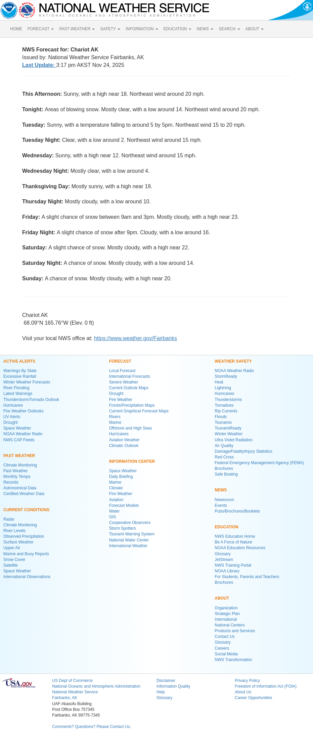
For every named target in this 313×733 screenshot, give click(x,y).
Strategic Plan (227, 613)
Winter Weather (228, 434)
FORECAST (41, 29)
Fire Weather (120, 399)
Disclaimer (165, 680)
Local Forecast (122, 370)
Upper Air (11, 547)
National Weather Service (75, 692)
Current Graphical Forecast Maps (139, 411)
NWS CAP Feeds (18, 440)
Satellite (10, 565)
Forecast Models (124, 505)
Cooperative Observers (129, 522)
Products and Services (235, 630)
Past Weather (15, 471)
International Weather (128, 545)
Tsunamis (223, 422)
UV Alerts (11, 416)
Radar (8, 519)
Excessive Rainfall (19, 376)
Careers (222, 648)
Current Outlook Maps (128, 387)
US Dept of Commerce (72, 680)
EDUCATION (177, 29)
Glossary (222, 554)
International (226, 619)
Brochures (224, 468)
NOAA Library (227, 571)
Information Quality (173, 686)
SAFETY (110, 29)
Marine (115, 422)
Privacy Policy (247, 680)
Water (114, 511)
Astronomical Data (19, 488)
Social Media (226, 654)
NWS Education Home (235, 536)
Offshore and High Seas (130, 428)
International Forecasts (129, 376)
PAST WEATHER (77, 29)
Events (221, 505)
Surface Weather (18, 542)
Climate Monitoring (20, 465)
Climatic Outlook (123, 445)
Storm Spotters (122, 528)
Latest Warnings (17, 393)
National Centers (229, 625)
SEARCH (229, 29)
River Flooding (16, 387)
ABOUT (254, 29)
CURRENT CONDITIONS (26, 509)
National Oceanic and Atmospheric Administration (96, 686)
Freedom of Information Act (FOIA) (266, 686)
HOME (16, 29)
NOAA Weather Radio (23, 434)
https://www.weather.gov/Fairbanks (135, 338)
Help (160, 692)
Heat (219, 382)
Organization (226, 608)
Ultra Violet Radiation (234, 440)
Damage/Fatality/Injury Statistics (243, 451)
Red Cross (224, 457)
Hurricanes (13, 405)
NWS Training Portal (233, 565)
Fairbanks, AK (64, 697)
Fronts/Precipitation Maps (132, 405)
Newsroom (224, 499)
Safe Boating (226, 474)
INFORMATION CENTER (132, 461)
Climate (116, 488)
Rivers (115, 416)
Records (10, 482)
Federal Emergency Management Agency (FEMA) (259, 462)
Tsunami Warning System (132, 534)
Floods (221, 416)
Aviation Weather (124, 440)
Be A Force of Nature (233, 542)
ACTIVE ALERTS (19, 361)
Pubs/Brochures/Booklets (237, 511)
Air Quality (224, 445)
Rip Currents (226, 411)
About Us (243, 692)
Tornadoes (224, 405)
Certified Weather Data (23, 493)
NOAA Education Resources (240, 547)
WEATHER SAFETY (233, 361)
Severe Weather (123, 382)
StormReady (226, 376)
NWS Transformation (233, 659)
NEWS (205, 29)
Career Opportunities (253, 697)
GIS (112, 517)
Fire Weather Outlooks (23, 411)
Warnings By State (20, 370)
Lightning (223, 387)
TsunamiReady (228, 428)
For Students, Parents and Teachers (247, 576)
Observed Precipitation (23, 536)
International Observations (26, 576)
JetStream (224, 559)
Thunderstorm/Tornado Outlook (31, 399)
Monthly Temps (16, 476)
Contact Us (224, 636)
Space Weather (17, 428)
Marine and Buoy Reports (26, 554)
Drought (10, 422)
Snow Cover (14, 559)
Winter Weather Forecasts (26, 382)
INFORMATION (142, 29)
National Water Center (129, 540)
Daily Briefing (121, 476)
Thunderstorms (228, 399)
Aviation (116, 499)
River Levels (14, 530)
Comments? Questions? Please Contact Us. (91, 726)
